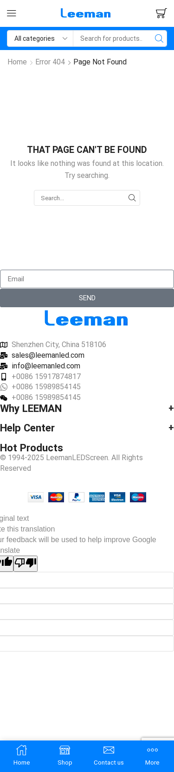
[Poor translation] (25, 564)
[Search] (159, 38)
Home (17, 61)
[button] (11, 13)
